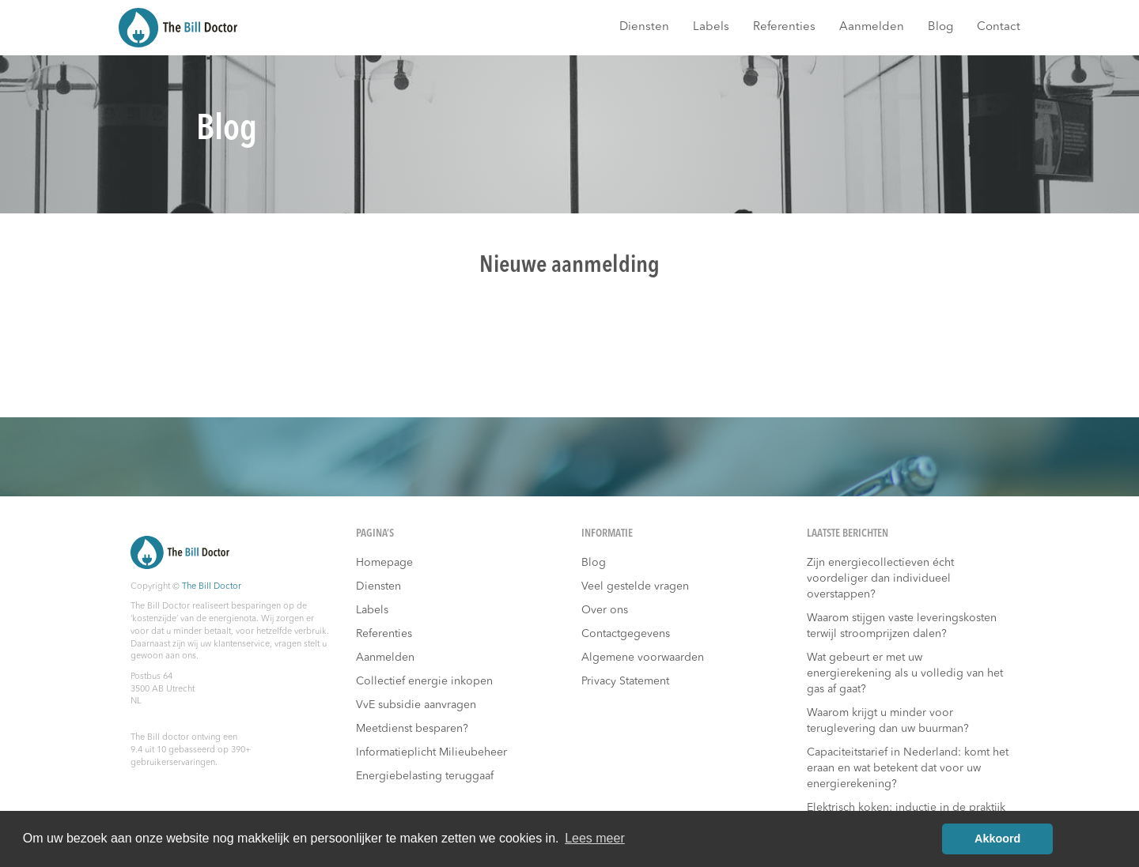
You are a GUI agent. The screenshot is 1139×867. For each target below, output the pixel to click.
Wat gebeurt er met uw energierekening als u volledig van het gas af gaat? (905, 673)
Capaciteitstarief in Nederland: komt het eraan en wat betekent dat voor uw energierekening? (907, 768)
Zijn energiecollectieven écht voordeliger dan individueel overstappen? (880, 578)
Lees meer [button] (595, 838)
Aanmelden (871, 27)
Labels (711, 27)
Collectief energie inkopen (424, 681)
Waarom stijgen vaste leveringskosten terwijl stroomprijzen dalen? (902, 626)
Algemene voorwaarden (642, 657)
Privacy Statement (625, 681)
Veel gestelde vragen (635, 586)
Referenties (784, 27)
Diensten (644, 27)
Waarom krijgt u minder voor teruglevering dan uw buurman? (888, 720)
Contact (998, 27)
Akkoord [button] (997, 838)
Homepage (384, 562)
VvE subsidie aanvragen (416, 705)
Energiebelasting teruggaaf (425, 776)
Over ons (604, 610)
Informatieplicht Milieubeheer (431, 752)
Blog (940, 27)
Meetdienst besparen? (412, 728)
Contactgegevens (625, 633)
